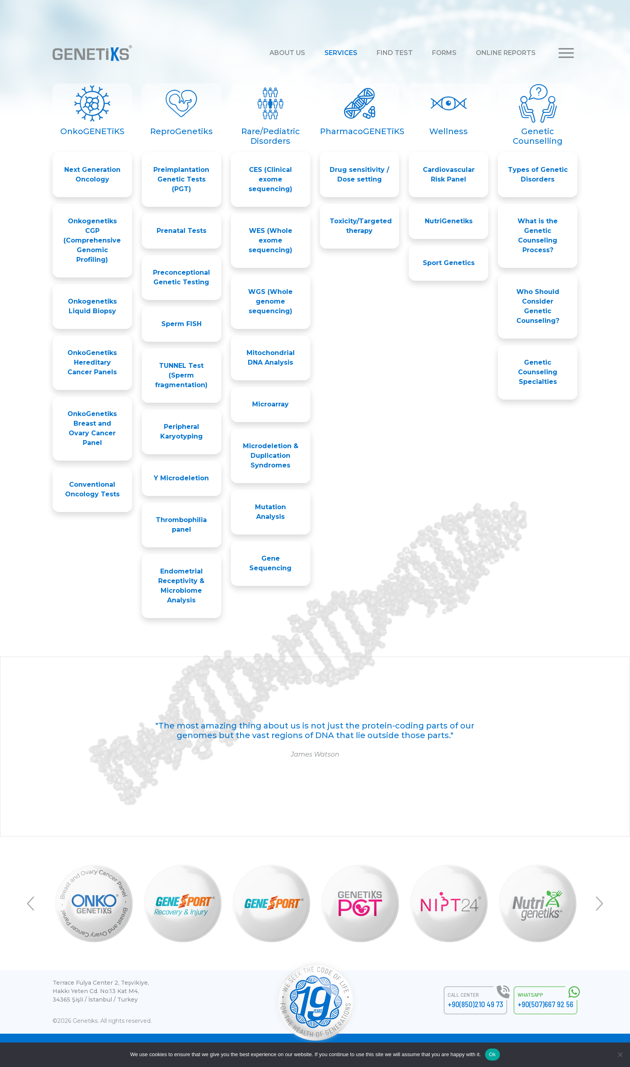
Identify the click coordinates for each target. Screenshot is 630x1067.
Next (598, 904)
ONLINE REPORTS (506, 53)
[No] (620, 1055)
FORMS (444, 53)
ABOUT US (287, 53)
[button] (566, 52)
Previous (32, 904)
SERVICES (340, 53)
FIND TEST (395, 53)
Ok (492, 1054)
